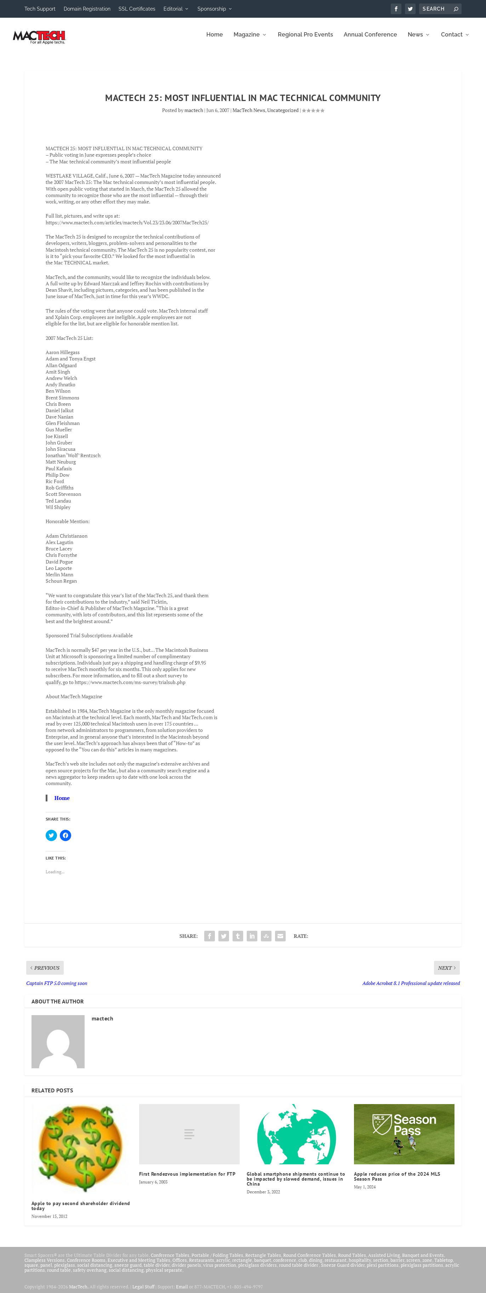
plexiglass (64, 1270)
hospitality (360, 1265)
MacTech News (249, 115)
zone (427, 1265)
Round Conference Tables (309, 1260)
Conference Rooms (86, 1265)
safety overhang (90, 1275)
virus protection (219, 1270)
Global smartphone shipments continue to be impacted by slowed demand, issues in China (296, 1184)
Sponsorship (212, 9)
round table (59, 1275)
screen (413, 1265)
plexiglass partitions (422, 1270)
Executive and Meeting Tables (139, 1265)
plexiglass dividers (257, 1270)
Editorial (173, 9)
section (380, 1265)
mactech (193, 115)
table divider (157, 1270)
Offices (179, 1265)
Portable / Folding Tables (217, 1260)
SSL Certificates (137, 9)
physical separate (164, 1275)
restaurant (336, 1265)
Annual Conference (370, 40)
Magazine (247, 40)
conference (284, 1265)
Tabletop (443, 1265)
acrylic (223, 1265)
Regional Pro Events (305, 40)
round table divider (299, 1270)
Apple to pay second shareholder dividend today (81, 1210)
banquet (262, 1265)
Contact (452, 40)
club (302, 1265)
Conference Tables (170, 1260)
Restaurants (201, 1265)
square (31, 1270)
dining (315, 1265)
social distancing (94, 1270)
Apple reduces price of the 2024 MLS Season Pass (397, 1181)
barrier (397, 1265)
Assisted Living (384, 1260)
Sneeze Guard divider (343, 1270)
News (415, 40)
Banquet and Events (423, 1260)
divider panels (186, 1270)
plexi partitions (383, 1270)
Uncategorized (283, 115)
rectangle (242, 1265)
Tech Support (40, 9)
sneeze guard (128, 1270)
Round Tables (352, 1260)
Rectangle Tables (263, 1260)
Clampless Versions (44, 1265)
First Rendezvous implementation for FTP (187, 1179)
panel (46, 1270)
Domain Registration (87, 9)
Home (214, 40)
